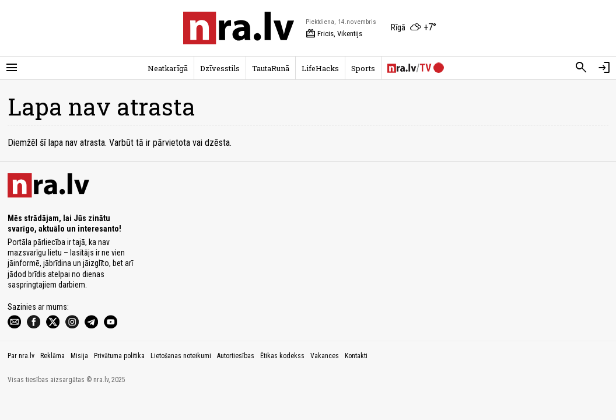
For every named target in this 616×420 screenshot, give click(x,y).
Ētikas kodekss (282, 356)
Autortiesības (235, 356)
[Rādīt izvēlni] (11, 67)
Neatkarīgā (168, 68)
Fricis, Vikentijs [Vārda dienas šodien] (334, 34)
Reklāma (52, 356)
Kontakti (356, 356)
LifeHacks (320, 68)
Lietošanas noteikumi (180, 356)
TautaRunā (270, 68)
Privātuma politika (119, 356)
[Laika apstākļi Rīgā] (413, 28)
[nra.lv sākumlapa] (238, 28)
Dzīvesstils (220, 68)
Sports (363, 68)
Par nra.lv (21, 356)
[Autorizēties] (604, 67)
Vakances (324, 356)
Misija (79, 356)
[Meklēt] (581, 67)
